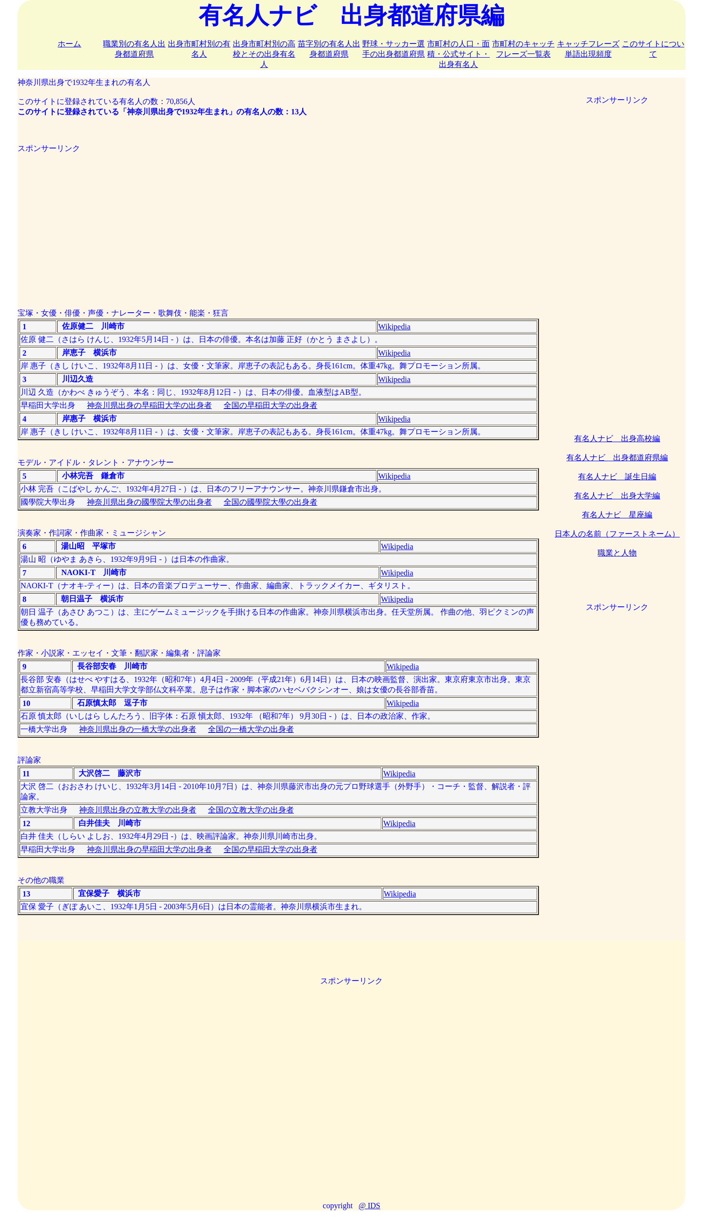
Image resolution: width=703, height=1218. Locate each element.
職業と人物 (617, 553)
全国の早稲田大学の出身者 (270, 405)
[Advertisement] (278, 222)
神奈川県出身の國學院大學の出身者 (149, 502)
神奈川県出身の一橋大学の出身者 (137, 729)
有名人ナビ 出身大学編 (617, 495)
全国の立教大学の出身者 (251, 810)
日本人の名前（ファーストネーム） (617, 534)
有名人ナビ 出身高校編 (617, 438)
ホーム (69, 44)
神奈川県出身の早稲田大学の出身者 (149, 405)
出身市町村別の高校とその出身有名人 (264, 54)
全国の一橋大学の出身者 (251, 729)
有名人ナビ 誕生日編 (617, 476)
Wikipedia (394, 326)
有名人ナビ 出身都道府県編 (617, 457)
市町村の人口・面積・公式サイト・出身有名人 (458, 54)
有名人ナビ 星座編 (617, 515)
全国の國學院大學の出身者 (270, 502)
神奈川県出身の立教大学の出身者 (137, 810)
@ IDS (369, 1205)
